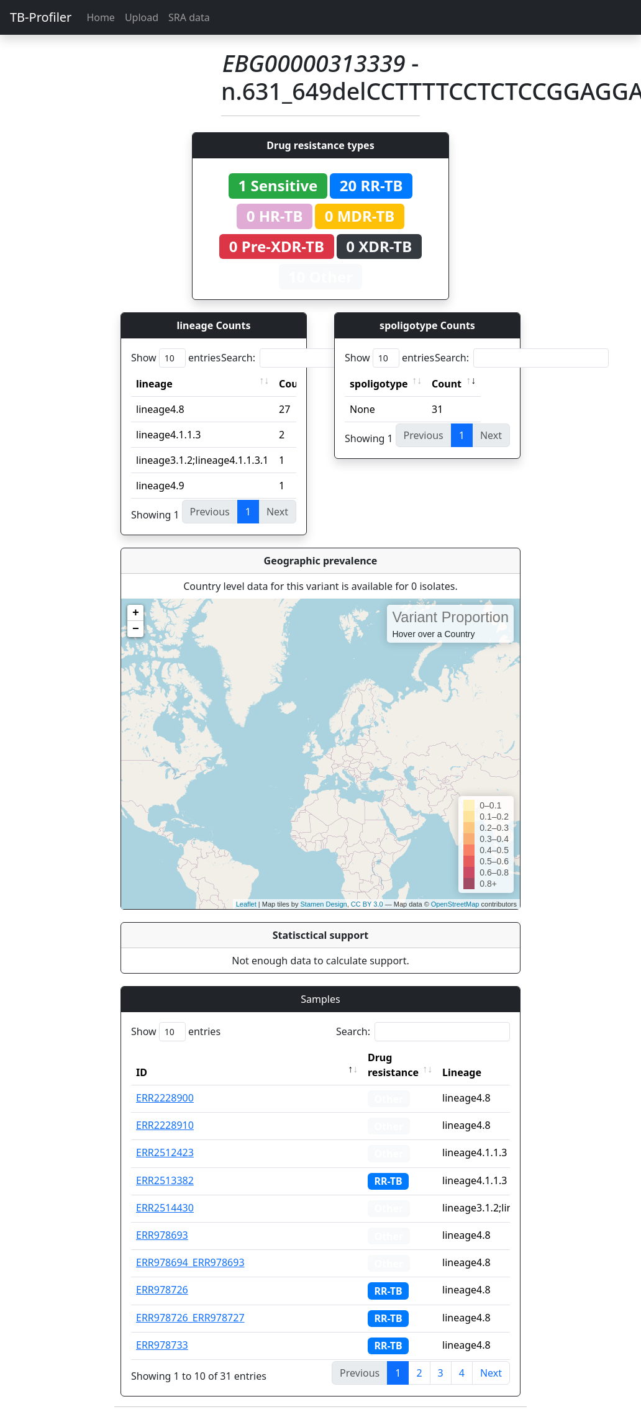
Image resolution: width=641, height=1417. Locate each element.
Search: (308, 358)
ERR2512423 (165, 1152)
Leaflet (246, 904)
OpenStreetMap (455, 904)
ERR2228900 (165, 1098)
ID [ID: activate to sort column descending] (141, 1072)
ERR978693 (162, 1235)
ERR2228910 (165, 1125)
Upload (141, 17)
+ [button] (135, 612)
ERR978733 (162, 1345)
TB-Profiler (40, 17)
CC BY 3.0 (367, 904)
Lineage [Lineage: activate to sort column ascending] (461, 1072)
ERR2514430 (165, 1208)
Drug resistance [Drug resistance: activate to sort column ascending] (393, 1065)
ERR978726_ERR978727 (190, 1317)
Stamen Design (323, 904)
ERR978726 (162, 1290)
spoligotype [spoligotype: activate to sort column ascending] (379, 384)
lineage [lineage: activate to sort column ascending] (154, 384)
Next (491, 1373)
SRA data (189, 17)
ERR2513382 (165, 1180)
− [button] (135, 629)
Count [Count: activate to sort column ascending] (446, 384)
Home (100, 17)
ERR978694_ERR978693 (190, 1262)
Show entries (175, 358)
